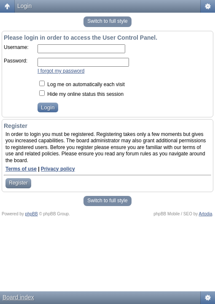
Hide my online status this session (81, 94)
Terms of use (21, 169)
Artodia (205, 214)
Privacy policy (58, 169)
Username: (16, 47)
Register (18, 183)
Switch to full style (107, 21)
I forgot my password (61, 71)
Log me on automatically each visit (82, 84)
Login (24, 6)
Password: (15, 61)
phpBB (31, 214)
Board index (18, 297)
